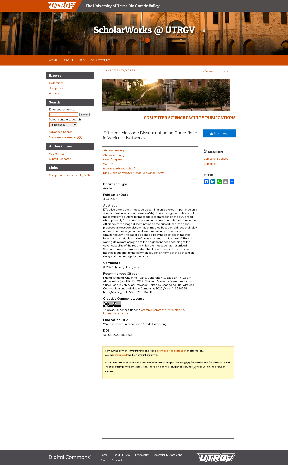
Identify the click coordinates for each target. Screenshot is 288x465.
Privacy (104, 460)
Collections (56, 83)
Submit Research (60, 159)
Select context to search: (65, 119)
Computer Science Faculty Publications (190, 117)
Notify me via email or (65, 137)
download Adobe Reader (171, 350)
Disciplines (56, 88)
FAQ (127, 455)
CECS (115, 70)
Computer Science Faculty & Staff (71, 175)
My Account (142, 455)
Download (219, 133)
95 (133, 70)
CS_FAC (125, 70)
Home (105, 70)
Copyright (117, 460)
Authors (54, 93)
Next (223, 71)
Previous (209, 71)
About (116, 455)
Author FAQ (56, 153)
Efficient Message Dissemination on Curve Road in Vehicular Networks (150, 135)
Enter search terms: (62, 109)
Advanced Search (60, 132)
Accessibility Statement (168, 455)
